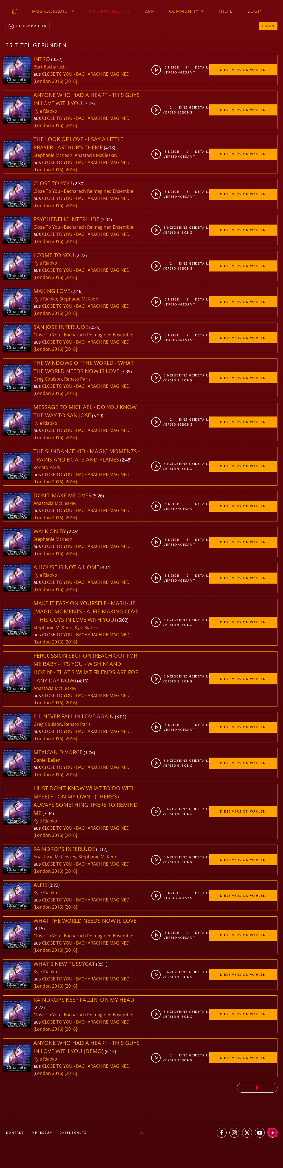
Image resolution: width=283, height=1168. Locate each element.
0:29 (95, 327)
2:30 (79, 184)
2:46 (77, 291)
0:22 (57, 59)
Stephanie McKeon (52, 155)
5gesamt (187, 194)
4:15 (39, 929)
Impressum (41, 1132)
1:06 (89, 753)
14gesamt (187, 69)
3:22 (54, 885)
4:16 (82, 681)
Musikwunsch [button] (109, 11)
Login (255, 11)
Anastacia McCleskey (96, 155)
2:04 (106, 220)
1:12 (102, 849)
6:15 (110, 1051)
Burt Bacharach (49, 67)
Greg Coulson (47, 379)
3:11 (106, 568)
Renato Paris (77, 379)
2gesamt (187, 154)
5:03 (123, 620)
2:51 (102, 964)
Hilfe (226, 11)
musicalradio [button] (53, 11)
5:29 (97, 416)
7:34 (48, 813)
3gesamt (187, 542)
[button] (141, 1133)
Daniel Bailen (47, 760)
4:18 (109, 148)
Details (201, 67)
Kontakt (15, 1132)
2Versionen (171, 109)
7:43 (89, 104)
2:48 (126, 460)
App (149, 11)
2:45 (73, 532)
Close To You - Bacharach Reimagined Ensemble (83, 191)
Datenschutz (73, 1132)
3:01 (120, 717)
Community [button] (186, 11)
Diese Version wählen (243, 70)
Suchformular (28, 26)
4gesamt (187, 727)
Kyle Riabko (45, 111)
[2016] (70, 81)
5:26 (98, 496)
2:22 (81, 255)
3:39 (126, 371)
